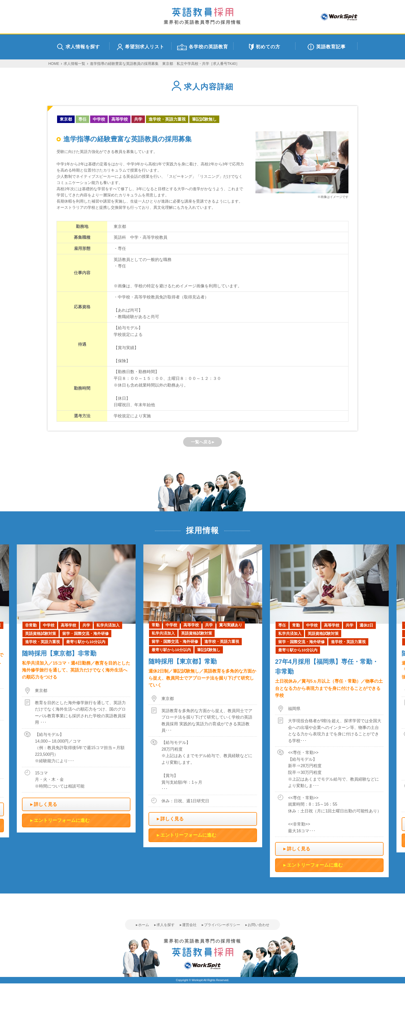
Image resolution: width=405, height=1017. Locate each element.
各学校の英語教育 (202, 47)
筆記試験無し (204, 119)
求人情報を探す (78, 47)
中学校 (99, 119)
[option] (202, 695)
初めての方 (264, 47)
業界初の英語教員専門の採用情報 (202, 16)
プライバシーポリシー (222, 925)
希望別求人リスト (140, 47)
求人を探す (166, 925)
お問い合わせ (258, 925)
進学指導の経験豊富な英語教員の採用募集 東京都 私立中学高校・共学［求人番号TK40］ (164, 63)
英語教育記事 (327, 47)
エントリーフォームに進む (62, 820)
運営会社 (189, 925)
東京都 (66, 119)
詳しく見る (45, 804)
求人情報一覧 (74, 63)
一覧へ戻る (201, 442)
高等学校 (119, 119)
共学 (138, 119)
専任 (82, 119)
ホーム (143, 925)
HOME (53, 63)
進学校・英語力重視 (167, 119)
